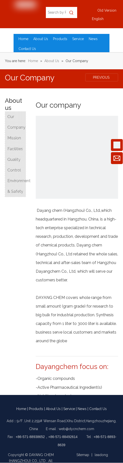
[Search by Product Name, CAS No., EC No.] (56, 12)
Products (36, 409)
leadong (101, 455)
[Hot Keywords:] (71, 12)
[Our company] (77, 157)
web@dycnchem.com (76, 429)
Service (69, 409)
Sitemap (82, 455)
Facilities (15, 148)
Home (21, 409)
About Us (53, 409)
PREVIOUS (101, 77)
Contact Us (98, 409)
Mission (14, 138)
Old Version (106, 10)
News (82, 409)
